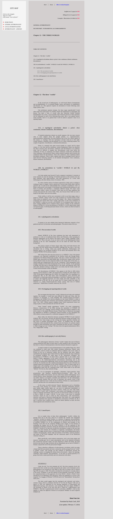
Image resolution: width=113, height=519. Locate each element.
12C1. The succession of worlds (45, 71)
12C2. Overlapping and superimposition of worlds (49, 72)
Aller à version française (62, 4)
